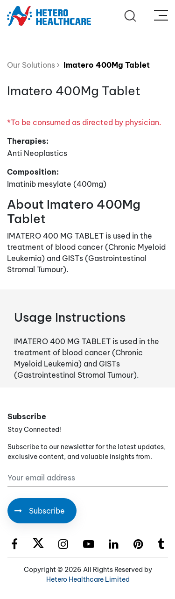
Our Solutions (33, 65)
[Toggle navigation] (161, 15)
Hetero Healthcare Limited (88, 579)
